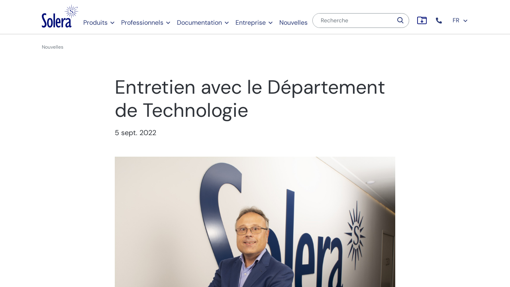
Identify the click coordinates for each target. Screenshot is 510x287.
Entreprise (250, 22)
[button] (440, 21)
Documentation (199, 22)
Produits (95, 22)
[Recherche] (352, 21)
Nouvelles (293, 22)
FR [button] (460, 20)
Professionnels (142, 22)
